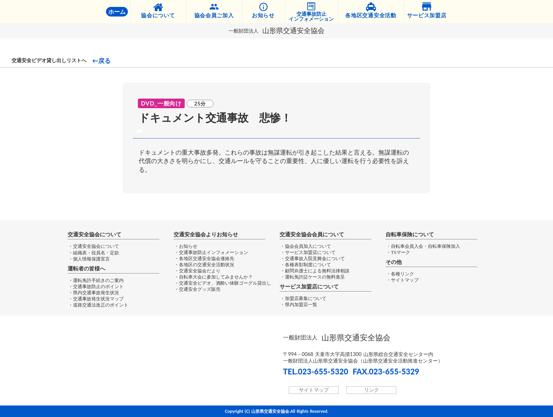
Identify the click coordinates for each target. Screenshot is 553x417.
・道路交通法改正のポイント (98, 305)
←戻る (101, 61)
